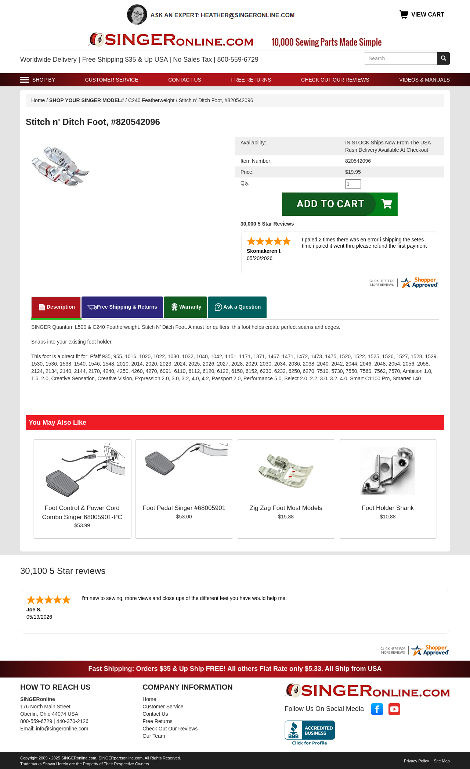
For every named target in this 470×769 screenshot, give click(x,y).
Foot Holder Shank (388, 507)
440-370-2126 (72, 720)
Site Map (442, 759)
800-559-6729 (36, 720)
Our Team (153, 734)
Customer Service (111, 80)
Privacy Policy (416, 759)
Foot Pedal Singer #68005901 (183, 507)
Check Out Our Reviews (335, 80)
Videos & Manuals (424, 80)
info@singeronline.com (62, 727)
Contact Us (184, 80)
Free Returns (251, 80)
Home (38, 100)
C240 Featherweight (151, 100)
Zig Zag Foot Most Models (286, 507)
